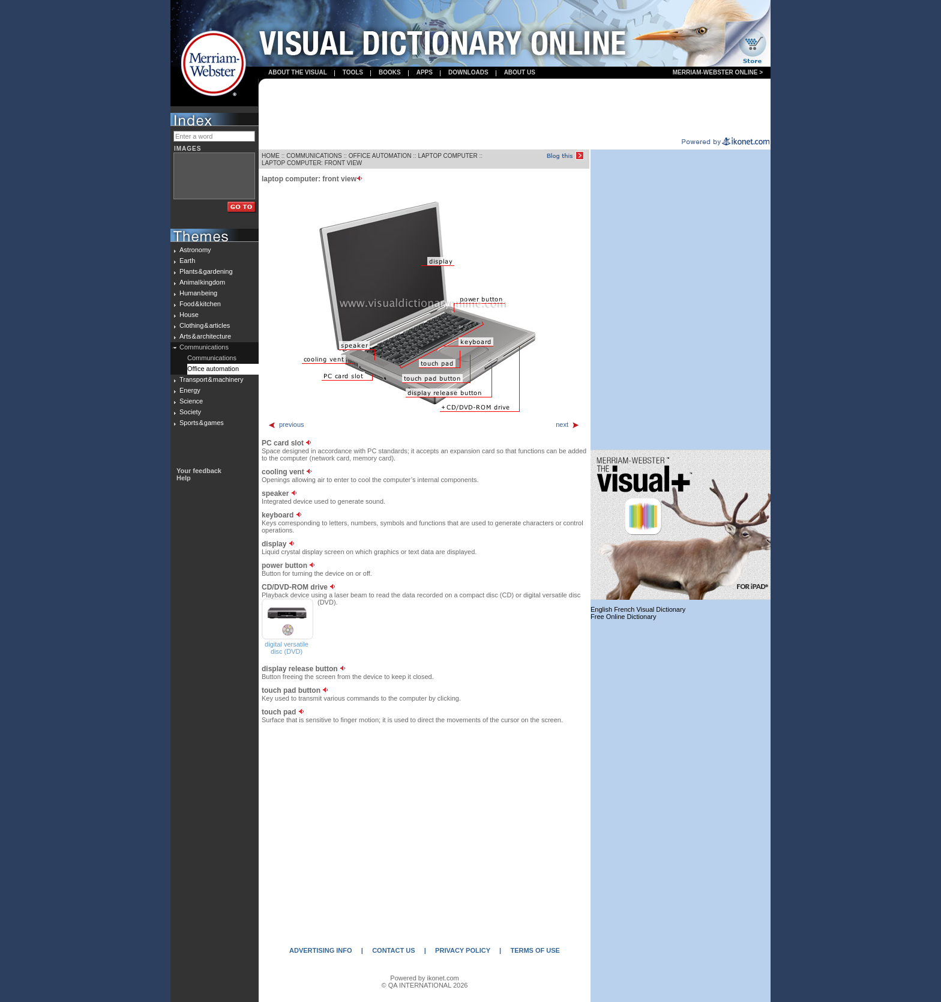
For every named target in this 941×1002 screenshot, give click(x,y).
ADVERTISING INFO (320, 950)
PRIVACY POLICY (462, 950)
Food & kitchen (200, 303)
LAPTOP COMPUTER (448, 155)
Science (191, 401)
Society (190, 411)
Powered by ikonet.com (424, 978)
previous (286, 424)
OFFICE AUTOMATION (380, 155)
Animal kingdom (202, 282)
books (390, 72)
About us (519, 72)
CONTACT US (393, 950)
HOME (271, 155)
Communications (204, 347)
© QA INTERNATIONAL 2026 (425, 985)
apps (424, 72)
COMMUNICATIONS (314, 155)
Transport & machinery (211, 379)
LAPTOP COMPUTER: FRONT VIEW (312, 163)
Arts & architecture (205, 336)
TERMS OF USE (535, 950)
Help (183, 477)
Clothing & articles (204, 325)
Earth (187, 260)
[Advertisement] (514, 109)
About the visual (297, 72)
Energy (189, 390)
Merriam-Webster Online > (718, 72)
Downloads (468, 72)
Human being (198, 293)
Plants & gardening (206, 271)
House (189, 314)
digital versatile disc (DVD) (286, 648)
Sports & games (201, 422)
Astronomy (195, 249)
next (568, 424)
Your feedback (198, 470)
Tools (353, 72)
